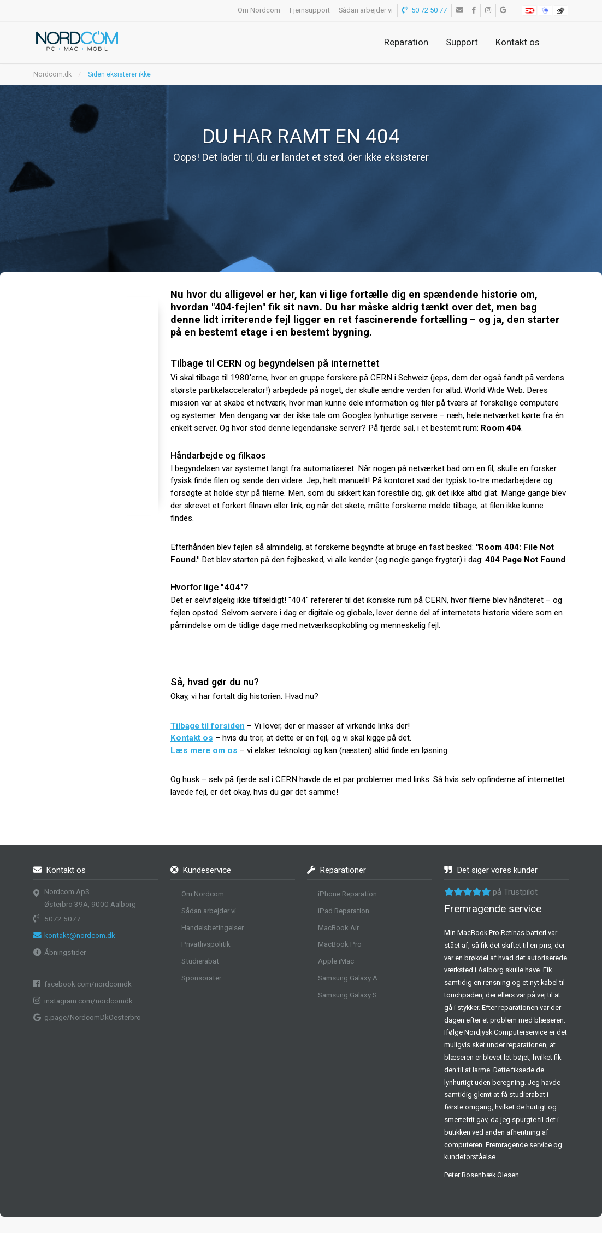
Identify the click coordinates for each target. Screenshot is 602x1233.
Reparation (406, 42)
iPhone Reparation (347, 894)
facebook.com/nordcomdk (88, 984)
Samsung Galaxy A (347, 978)
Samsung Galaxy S (347, 995)
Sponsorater (201, 978)
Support (462, 42)
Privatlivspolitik (206, 944)
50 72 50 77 (424, 10)
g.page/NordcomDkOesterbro (92, 1017)
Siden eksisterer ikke (119, 74)
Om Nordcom (259, 10)
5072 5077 (62, 919)
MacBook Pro (340, 944)
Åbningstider (65, 952)
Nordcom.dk (52, 74)
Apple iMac (336, 961)
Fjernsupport (310, 10)
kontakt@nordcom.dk (79, 935)
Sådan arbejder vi (366, 10)
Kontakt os (517, 42)
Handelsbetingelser (212, 928)
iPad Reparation (343, 911)
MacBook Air (338, 928)
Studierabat (200, 961)
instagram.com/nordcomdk (88, 1001)
